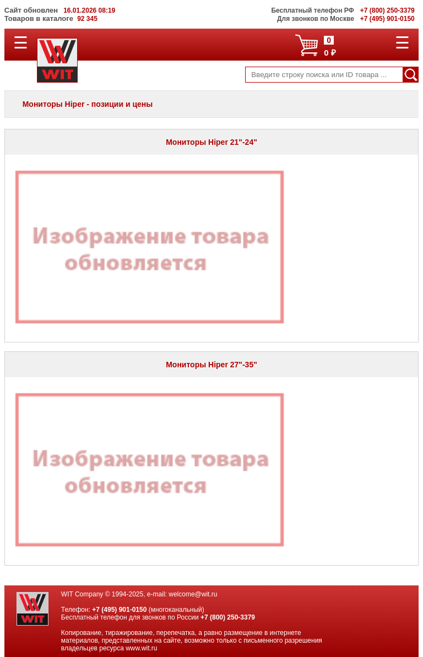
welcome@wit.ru (193, 594)
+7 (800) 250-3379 (227, 617)
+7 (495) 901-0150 (119, 609)
